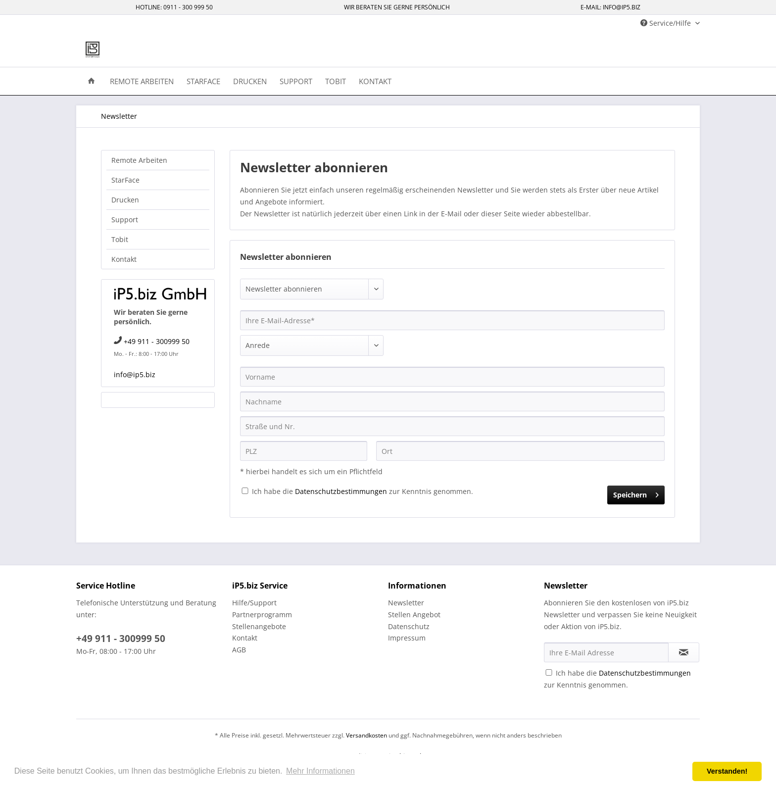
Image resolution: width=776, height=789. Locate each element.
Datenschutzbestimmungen (341, 491)
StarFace (125, 180)
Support (124, 219)
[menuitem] (91, 80)
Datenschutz (409, 626)
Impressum (407, 637)
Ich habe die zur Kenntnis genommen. (362, 491)
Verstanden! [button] (727, 771)
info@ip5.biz (134, 374)
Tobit (119, 239)
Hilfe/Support (254, 602)
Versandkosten (366, 735)
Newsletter (406, 602)
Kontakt (124, 259)
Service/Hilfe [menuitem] (666, 23)
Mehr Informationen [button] (320, 771)
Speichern (636, 493)
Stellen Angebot (414, 614)
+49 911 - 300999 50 (157, 341)
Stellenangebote (259, 626)
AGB (239, 649)
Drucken (125, 199)
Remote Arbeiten (139, 160)
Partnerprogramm (262, 614)
